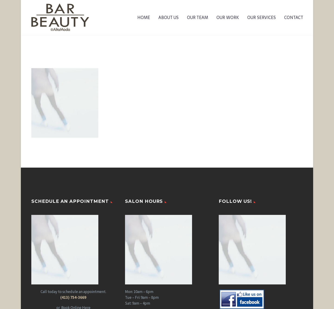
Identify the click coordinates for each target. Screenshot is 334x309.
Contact (293, 17)
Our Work (227, 17)
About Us (168, 17)
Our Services (261, 17)
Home (143, 17)
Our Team (197, 17)
